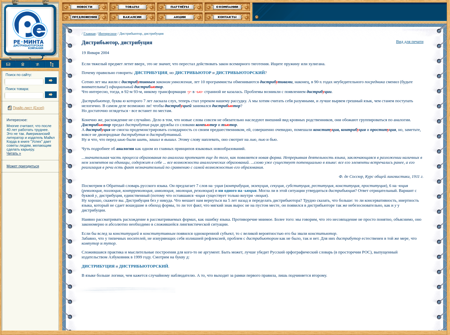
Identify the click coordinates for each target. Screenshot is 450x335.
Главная (90, 33)
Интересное (17, 120)
